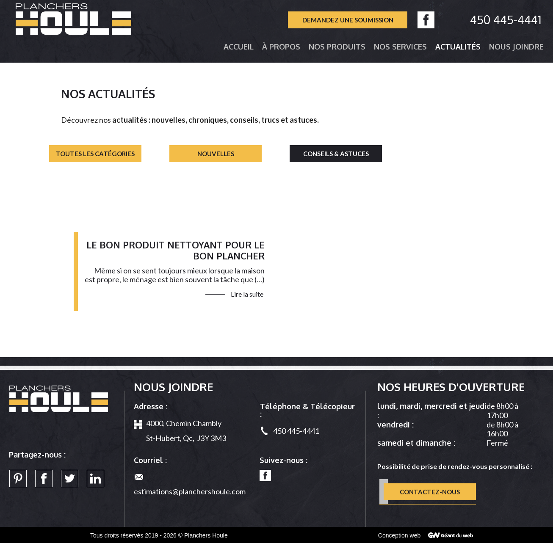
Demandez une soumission (347, 20)
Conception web (399, 535)
